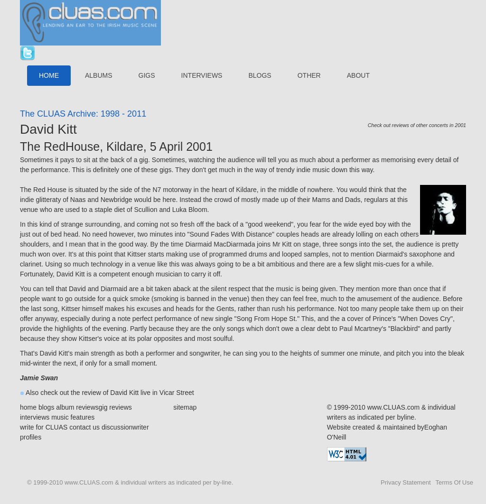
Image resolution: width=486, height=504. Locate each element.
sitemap (184, 407)
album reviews (77, 407)
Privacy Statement (406, 482)
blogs (46, 407)
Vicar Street (176, 392)
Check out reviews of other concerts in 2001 (417, 125)
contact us (84, 427)
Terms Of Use (454, 482)
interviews (34, 417)
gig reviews (115, 407)
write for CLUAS (43, 427)
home (28, 407)
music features (72, 417)
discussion (117, 427)
